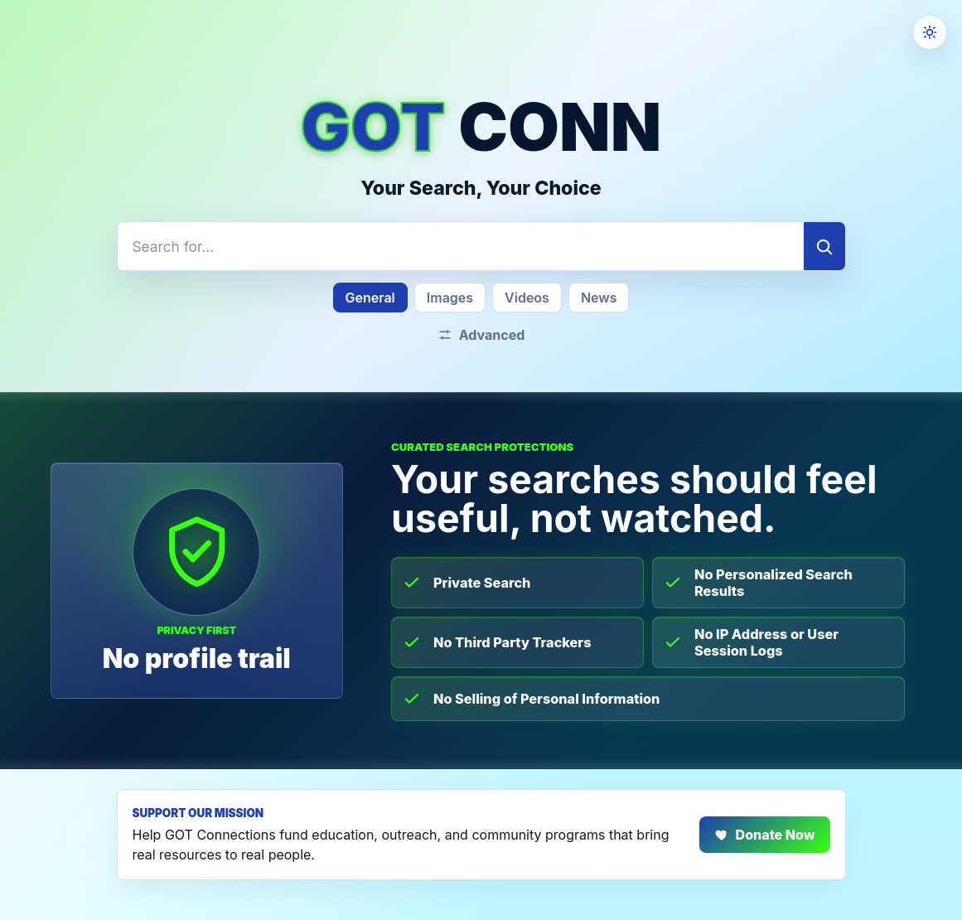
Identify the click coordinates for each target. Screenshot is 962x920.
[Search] (824, 246)
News (599, 297)
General (370, 297)
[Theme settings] (929, 32)
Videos (527, 297)
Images (450, 297)
